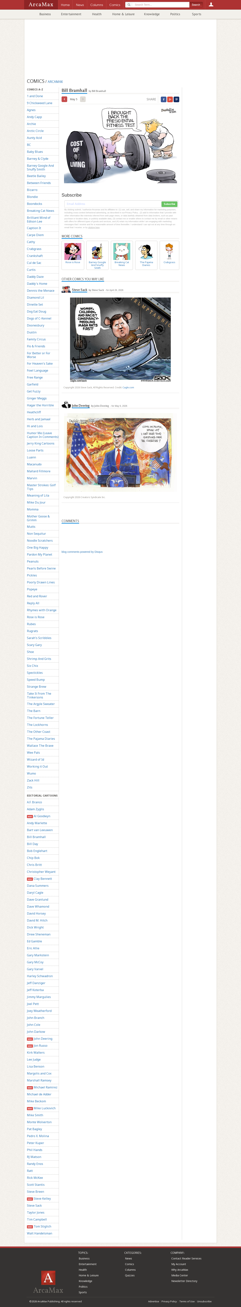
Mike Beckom (36, 1101)
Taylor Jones (35, 1212)
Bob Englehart (37, 851)
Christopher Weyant (41, 872)
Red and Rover (37, 596)
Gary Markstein (38, 955)
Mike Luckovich (41, 1108)
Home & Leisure (123, 14)
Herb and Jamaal (38, 419)
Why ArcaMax (179, 1269)
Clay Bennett (39, 879)
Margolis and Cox (39, 1073)
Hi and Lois (35, 426)
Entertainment (71, 14)
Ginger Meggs (37, 398)
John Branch (35, 1018)
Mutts (31, 527)
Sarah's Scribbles (39, 638)
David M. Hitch (37, 920)
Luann (31, 457)
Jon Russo (37, 1045)
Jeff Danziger (36, 983)
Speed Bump (36, 680)
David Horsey (36, 913)
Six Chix (32, 666)
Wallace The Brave (40, 746)
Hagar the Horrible (40, 405)
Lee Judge (34, 1059)
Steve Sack (34, 1205)
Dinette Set (35, 304)
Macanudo (34, 464)
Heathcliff (34, 412)
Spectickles (35, 673)
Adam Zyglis (35, 809)
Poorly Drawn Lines (41, 582)
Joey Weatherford (39, 1011)
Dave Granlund (37, 899)
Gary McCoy (35, 962)
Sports (196, 14)
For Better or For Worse (38, 355)
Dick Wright (35, 927)
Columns (130, 1269)
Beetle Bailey (36, 176)
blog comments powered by (82, 551)
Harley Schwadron (40, 976)
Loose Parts (35, 450)
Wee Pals (33, 752)
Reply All (33, 603)
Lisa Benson (35, 1066)
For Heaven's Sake (40, 363)
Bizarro (32, 190)
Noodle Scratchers (40, 540)
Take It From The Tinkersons (39, 695)
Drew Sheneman (38, 934)
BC (29, 145)
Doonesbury (35, 325)
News (128, 1258)
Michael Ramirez (42, 1087)
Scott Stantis (36, 1185)
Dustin (32, 332)
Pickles (32, 575)
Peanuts (33, 561)
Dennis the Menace (40, 291)
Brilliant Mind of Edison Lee (38, 219)
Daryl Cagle (35, 893)
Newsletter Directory (184, 1281)
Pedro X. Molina (38, 1136)
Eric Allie (33, 948)
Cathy (31, 242)
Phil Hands (34, 1150)
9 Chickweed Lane (39, 103)
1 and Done (35, 96)
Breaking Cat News (40, 211)
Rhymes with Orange (41, 610)
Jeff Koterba (35, 990)
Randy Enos (35, 1164)
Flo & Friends (36, 346)
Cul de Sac (34, 263)
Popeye (32, 589)
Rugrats (32, 631)
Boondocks (34, 204)
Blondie (32, 197)
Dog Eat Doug (36, 311)
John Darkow (36, 1032)
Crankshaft (35, 256)
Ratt (30, 1171)
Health (96, 14)
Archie (31, 124)
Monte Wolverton (39, 1122)
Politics (175, 14)
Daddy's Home (37, 284)
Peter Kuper (35, 1143)
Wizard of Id (35, 759)
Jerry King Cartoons (40, 443)
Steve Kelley (39, 1198)
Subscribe (169, 204)
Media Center (179, 1275)
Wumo (31, 773)
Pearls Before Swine (41, 568)
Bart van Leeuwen (40, 830)
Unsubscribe (204, 1301)
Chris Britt (34, 865)
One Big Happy (37, 547)
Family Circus (36, 339)
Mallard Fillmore (38, 471)
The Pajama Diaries (41, 739)
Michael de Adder (39, 1094)
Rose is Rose (35, 617)
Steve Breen (35, 1192)
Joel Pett (33, 1004)
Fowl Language (37, 370)
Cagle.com (128, 387)
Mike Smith (35, 1115)
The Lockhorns (37, 725)
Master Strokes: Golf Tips (41, 487)
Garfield (32, 384)
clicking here (94, 227)
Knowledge (152, 14)
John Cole (33, 1025)
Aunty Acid (34, 138)
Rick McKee (35, 1178)
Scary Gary (34, 645)
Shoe (30, 652)
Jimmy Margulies (39, 997)
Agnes (31, 110)
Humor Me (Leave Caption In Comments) (43, 435)
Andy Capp (34, 117)
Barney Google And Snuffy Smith (40, 167)
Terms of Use (187, 1301)
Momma (32, 509)
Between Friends (39, 183)
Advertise (153, 1301)
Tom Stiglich (39, 1226)
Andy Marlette (37, 823)
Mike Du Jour (36, 502)
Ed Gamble (34, 941)
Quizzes (130, 1275)
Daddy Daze (35, 277)
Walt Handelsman (39, 1233)
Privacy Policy (169, 1301)
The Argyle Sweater (41, 704)
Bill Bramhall (36, 837)
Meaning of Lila (38, 495)
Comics (129, 1264)
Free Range (35, 377)
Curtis (31, 270)
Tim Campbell (37, 1219)
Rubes (31, 624)
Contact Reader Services (186, 1258)
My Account (178, 1264)
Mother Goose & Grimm (38, 518)
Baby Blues (35, 152)
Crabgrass (34, 249)
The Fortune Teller (40, 718)
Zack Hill (33, 780)
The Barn (33, 711)
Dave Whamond (38, 906)
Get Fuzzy (33, 391)
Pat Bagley (34, 1129)
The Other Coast (38, 732)
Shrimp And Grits (39, 659)
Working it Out (37, 766)
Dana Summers (38, 886)
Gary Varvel (35, 969)
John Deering (39, 1039)
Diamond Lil (35, 297)
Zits (29, 787)
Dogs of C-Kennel (39, 318)
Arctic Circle (35, 131)
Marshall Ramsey (39, 1080)
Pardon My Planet (39, 554)
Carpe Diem (35, 235)
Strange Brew (36, 687)
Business (45, 14)
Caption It (34, 228)
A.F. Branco (34, 802)
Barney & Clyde (37, 159)
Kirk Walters (36, 1052)
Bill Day (32, 844)
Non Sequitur (36, 534)
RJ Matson (34, 1157)
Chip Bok (33, 858)
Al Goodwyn (38, 816)
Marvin (32, 478)
